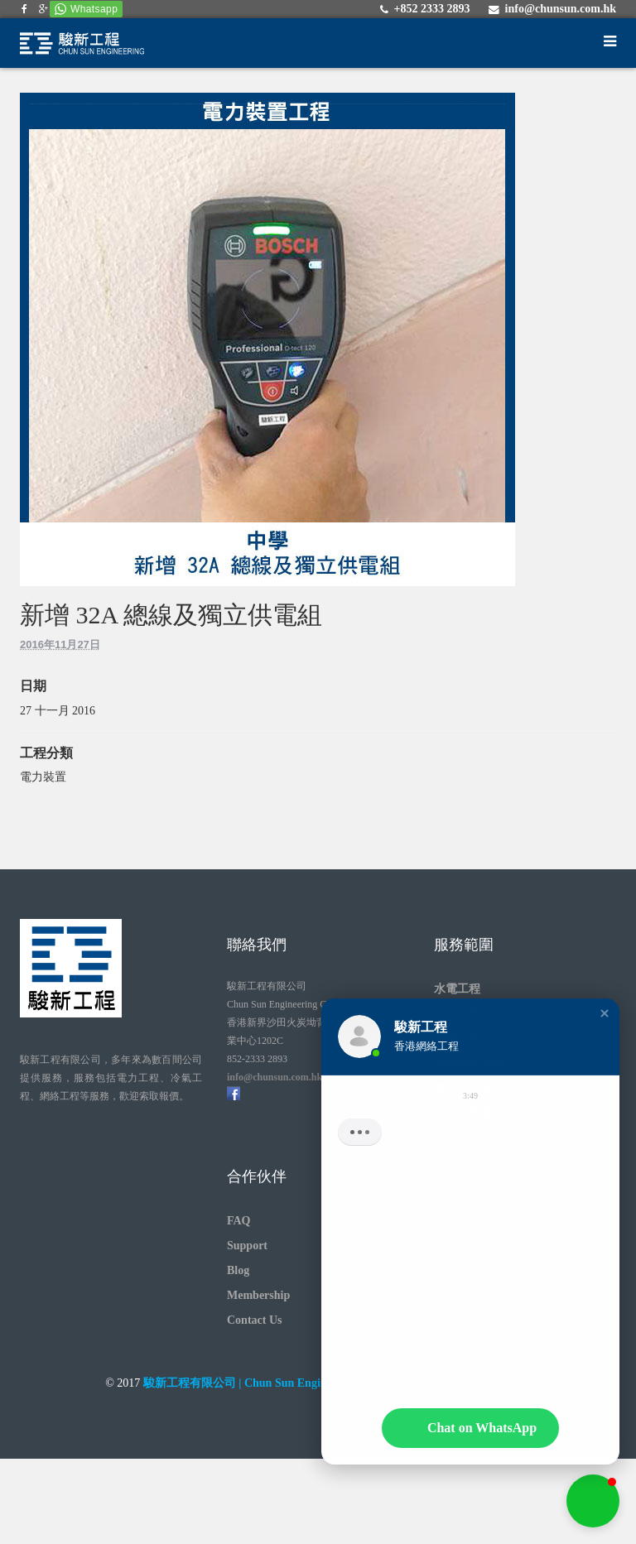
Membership (258, 1295)
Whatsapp (94, 9)
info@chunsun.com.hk (560, 8)
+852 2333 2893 (431, 8)
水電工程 (457, 989)
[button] (604, 1024)
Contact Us (254, 1320)
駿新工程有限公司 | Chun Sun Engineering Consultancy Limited (304, 1383)
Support (247, 1245)
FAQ (239, 1221)
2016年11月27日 (60, 644)
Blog (238, 1270)
